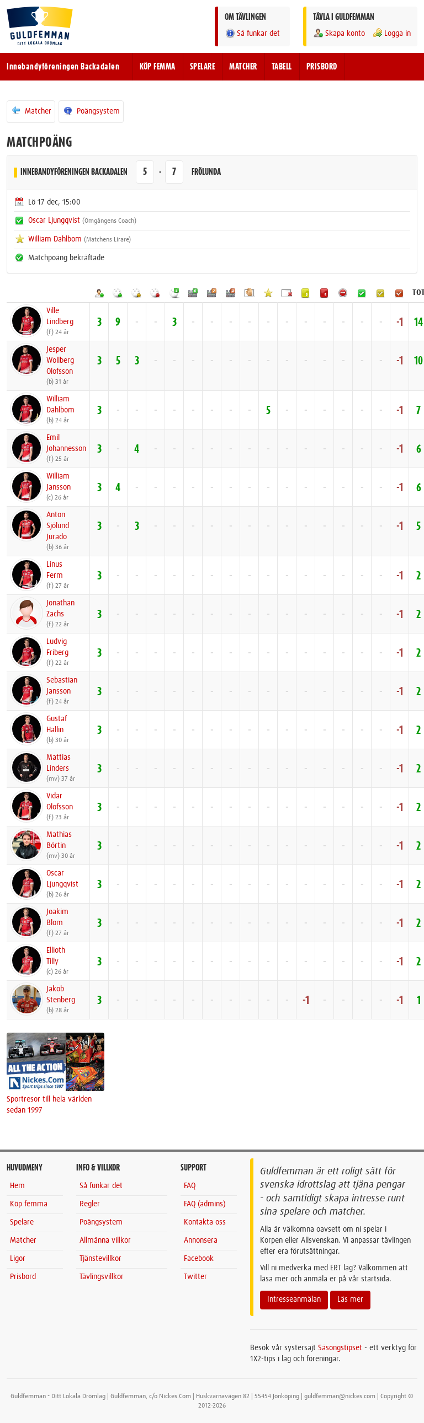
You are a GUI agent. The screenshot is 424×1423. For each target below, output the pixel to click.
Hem (17, 1186)
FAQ (189, 1186)
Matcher (30, 110)
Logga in (391, 33)
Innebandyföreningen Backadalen (63, 67)
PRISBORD (321, 67)
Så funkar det (252, 33)
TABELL (282, 67)
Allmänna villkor (105, 1240)
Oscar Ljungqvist (54, 220)
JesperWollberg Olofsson (60, 360)
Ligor (17, 1259)
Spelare (22, 1222)
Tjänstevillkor (100, 1259)
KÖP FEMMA (158, 67)
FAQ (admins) (205, 1204)
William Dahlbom (55, 239)
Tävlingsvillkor (102, 1277)
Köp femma (28, 1204)
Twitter (195, 1277)
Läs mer (350, 1299)
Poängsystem (91, 110)
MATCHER (243, 67)
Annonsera (201, 1240)
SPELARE (202, 67)
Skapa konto (339, 33)
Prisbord (23, 1277)
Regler (90, 1204)
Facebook (199, 1259)
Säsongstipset (340, 1348)
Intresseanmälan (294, 1299)
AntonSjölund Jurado (57, 526)
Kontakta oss (205, 1222)
